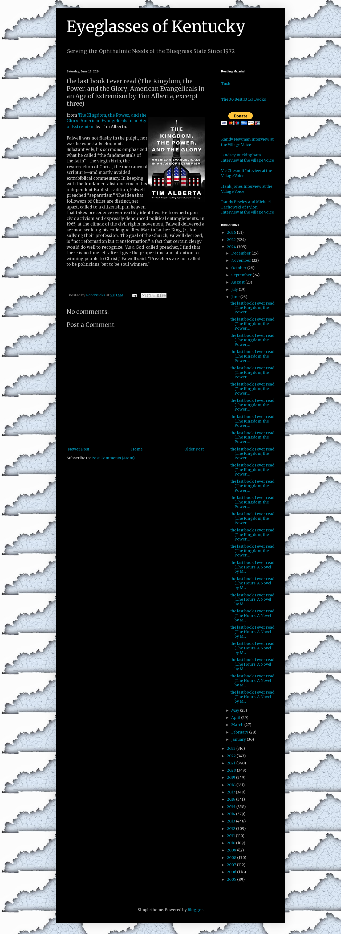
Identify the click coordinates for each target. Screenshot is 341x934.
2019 (231, 777)
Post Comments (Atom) (113, 458)
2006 (232, 872)
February (240, 732)
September (242, 275)
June (235, 296)
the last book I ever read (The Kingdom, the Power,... (252, 308)
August (238, 282)
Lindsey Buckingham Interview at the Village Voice (247, 158)
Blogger (195, 909)
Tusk (225, 83)
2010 (231, 843)
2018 (231, 785)
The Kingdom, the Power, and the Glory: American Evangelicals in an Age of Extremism (107, 121)
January (239, 739)
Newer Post (78, 449)
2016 (231, 799)
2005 (232, 879)
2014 (231, 814)
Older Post (194, 449)
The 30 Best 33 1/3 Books (243, 99)
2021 (231, 763)
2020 (232, 770)
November (241, 260)
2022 (232, 755)
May (235, 710)
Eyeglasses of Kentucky (156, 26)
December (241, 253)
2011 (231, 835)
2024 (232, 246)
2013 (231, 821)
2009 (232, 850)
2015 (231, 806)
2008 (232, 857)
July (235, 289)
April (236, 717)
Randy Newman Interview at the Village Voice (247, 142)
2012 (231, 828)
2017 (231, 792)
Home (137, 449)
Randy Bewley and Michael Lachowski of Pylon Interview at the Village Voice (247, 207)
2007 (232, 864)
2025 (232, 239)
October (239, 267)
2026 (232, 232)
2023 (231, 748)
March (237, 724)
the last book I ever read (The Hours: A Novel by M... (252, 567)
